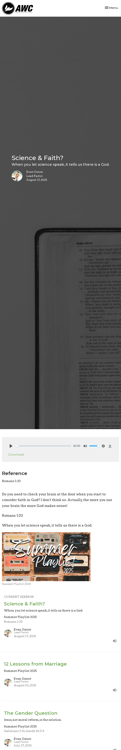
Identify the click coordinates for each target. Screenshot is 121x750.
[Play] (11, 446)
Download (16, 454)
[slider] (43, 446)
